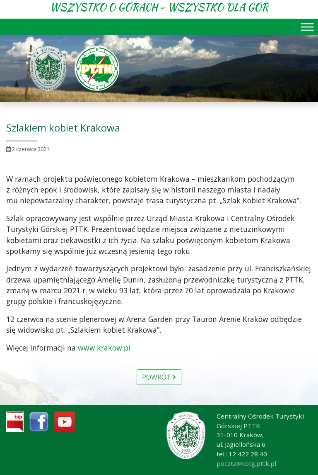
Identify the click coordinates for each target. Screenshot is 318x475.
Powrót (159, 377)
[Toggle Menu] (307, 27)
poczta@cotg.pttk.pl (246, 463)
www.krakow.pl (104, 348)
